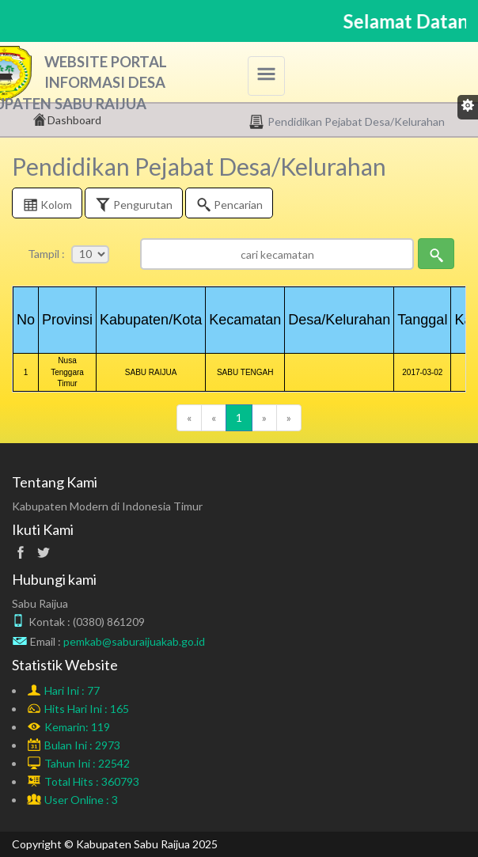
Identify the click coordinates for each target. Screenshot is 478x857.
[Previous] (189, 417)
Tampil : (46, 253)
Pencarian (229, 206)
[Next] (264, 417)
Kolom (47, 206)
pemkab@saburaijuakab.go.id (134, 641)
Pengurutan (134, 206)
